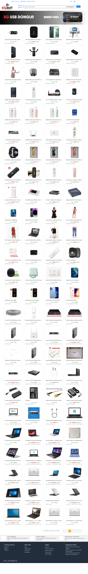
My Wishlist (27, 552)
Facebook (6, 547)
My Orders (27, 550)
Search (78, 6)
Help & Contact (31, 1)
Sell (71, 1)
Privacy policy (48, 552)
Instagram (6, 550)
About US (47, 547)
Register (17, 1)
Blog (26, 547)
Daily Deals (23, 1)
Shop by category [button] (20, 7)
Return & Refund (49, 550)
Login (12, 1)
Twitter (5, 548)
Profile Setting (28, 548)
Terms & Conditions (49, 548)
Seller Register (48, 554)
